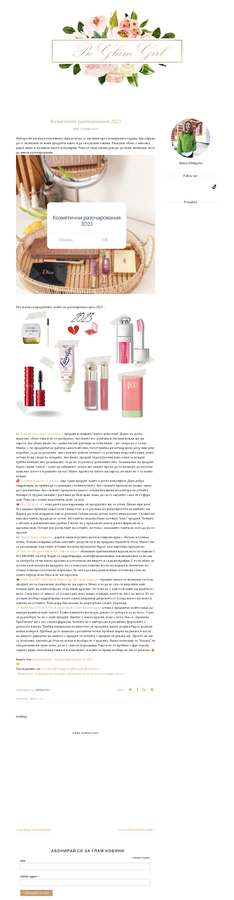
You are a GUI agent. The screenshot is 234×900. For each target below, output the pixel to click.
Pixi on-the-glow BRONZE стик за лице (48, 551)
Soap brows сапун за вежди (41, 434)
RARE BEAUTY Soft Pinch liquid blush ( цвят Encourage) (59, 608)
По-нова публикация (35, 830)
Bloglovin (93, 669)
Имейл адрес (29, 876)
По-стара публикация (136, 830)
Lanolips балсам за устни (38, 481)
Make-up (37, 698)
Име (22, 860)
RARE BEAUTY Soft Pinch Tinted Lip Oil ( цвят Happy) (58, 579)
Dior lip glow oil (32, 504)
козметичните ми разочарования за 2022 (62, 659)
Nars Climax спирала (36, 537)
